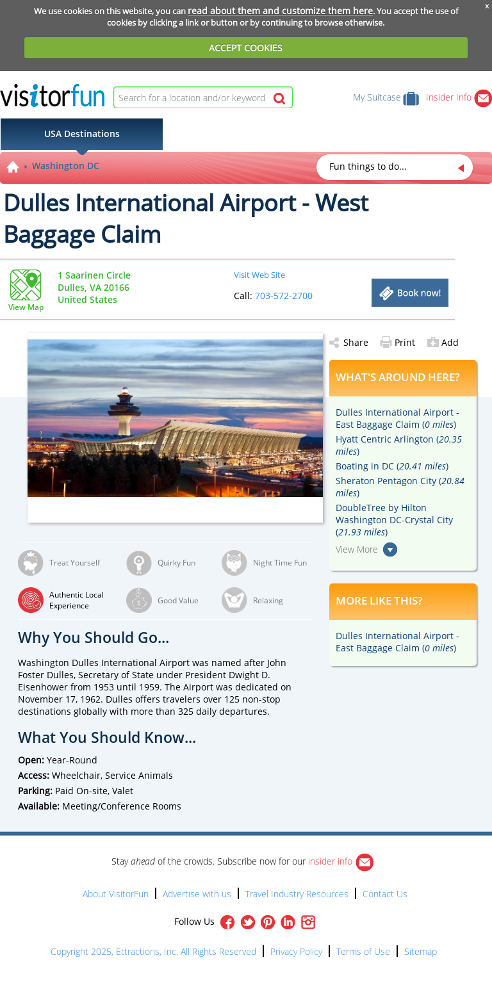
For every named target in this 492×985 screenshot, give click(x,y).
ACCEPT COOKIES (246, 48)
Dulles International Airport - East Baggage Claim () (397, 418)
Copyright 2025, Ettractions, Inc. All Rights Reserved (153, 951)
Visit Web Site (259, 275)
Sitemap (420, 951)
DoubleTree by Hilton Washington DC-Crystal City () (394, 519)
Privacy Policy (296, 951)
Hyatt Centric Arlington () (399, 445)
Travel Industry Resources (296, 894)
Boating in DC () (392, 466)
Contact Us (385, 894)
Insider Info (459, 97)
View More (357, 549)
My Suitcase (386, 97)
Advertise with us (197, 894)
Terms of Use (363, 951)
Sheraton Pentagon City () (400, 487)
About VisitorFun (116, 894)
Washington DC (65, 165)
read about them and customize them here (280, 10)
